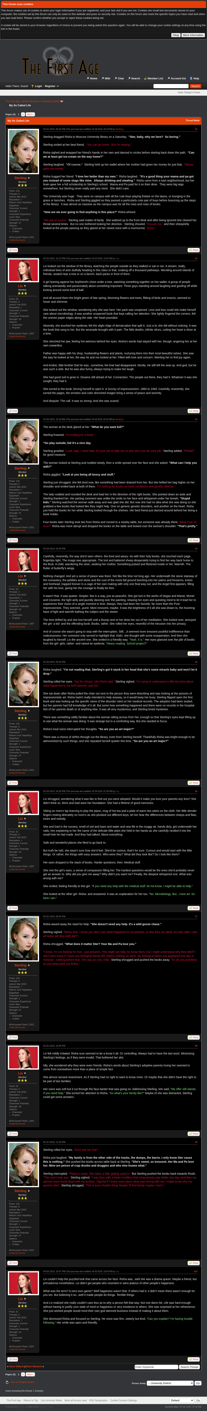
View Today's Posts (189, 92)
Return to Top (31, 1400)
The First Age (12, 101)
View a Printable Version (22, 1382)
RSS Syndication (98, 1400)
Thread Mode (193, 120)
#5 (196, 662)
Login (38, 86)
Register (50, 86)
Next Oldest (16, 1366)
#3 (196, 419)
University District (50, 101)
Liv (20, 286)
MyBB (21, 1407)
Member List (155, 78)
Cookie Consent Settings (123, 1400)
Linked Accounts (17, 240)
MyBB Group (46, 1407)
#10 (195, 1271)
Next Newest (34, 1366)
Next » (30, 114)
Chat (121, 78)
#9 (196, 1142)
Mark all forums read (75, 1400)
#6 (196, 791)
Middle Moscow (30, 101)
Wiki (107, 78)
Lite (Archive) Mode (51, 1400)
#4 (196, 548)
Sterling (21, 178)
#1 (196, 129)
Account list (178, 78)
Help (196, 78)
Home (93, 78)
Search (135, 78)
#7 (196, 916)
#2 (196, 258)
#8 (196, 1046)
